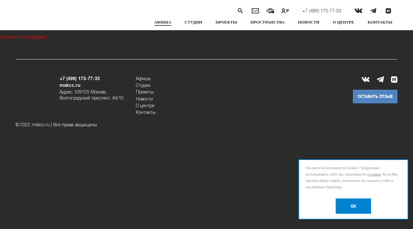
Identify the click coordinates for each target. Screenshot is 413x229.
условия (374, 174)
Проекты (226, 22)
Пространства (267, 22)
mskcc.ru (70, 86)
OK (353, 206)
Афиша (163, 22)
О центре (343, 22)
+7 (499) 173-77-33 (321, 11)
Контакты (380, 22)
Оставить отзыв (375, 96)
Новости (308, 22)
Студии (193, 22)
